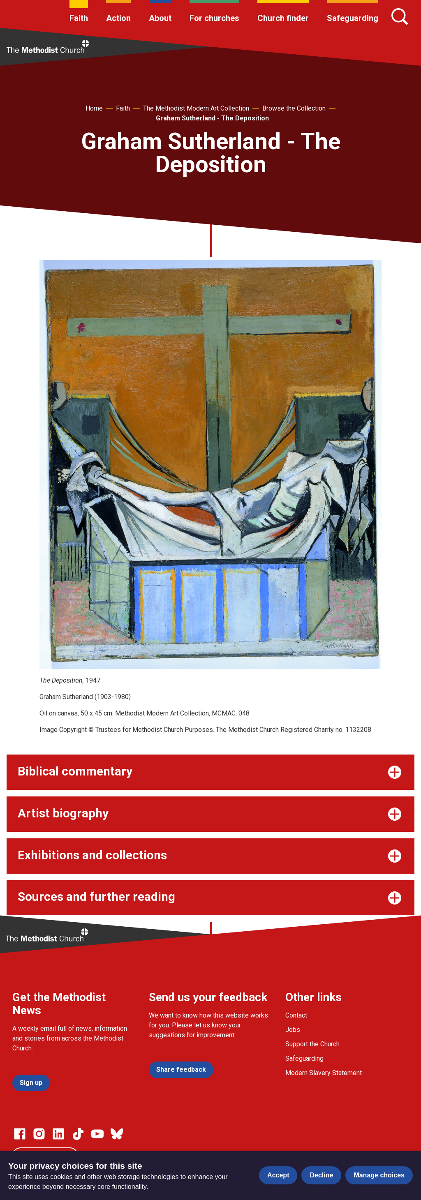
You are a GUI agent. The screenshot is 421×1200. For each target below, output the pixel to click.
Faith (78, 18)
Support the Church (312, 1044)
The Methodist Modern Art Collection (196, 108)
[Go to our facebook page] (19, 1133)
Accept (278, 1175)
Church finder (283, 18)
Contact (296, 1015)
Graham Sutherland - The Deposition (212, 118)
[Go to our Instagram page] (39, 1133)
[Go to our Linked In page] (58, 1133)
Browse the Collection (294, 108)
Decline (321, 1175)
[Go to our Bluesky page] (116, 1133)
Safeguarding (352, 18)
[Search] (399, 16)
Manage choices (379, 1175)
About (160, 18)
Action (118, 18)
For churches (214, 18)
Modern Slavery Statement (323, 1073)
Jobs (292, 1030)
